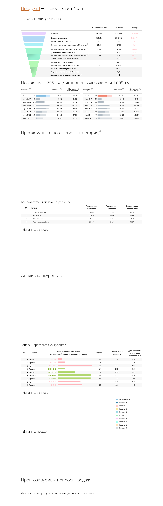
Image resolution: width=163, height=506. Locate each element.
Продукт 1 (30, 8)
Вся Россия (37, 215)
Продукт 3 (32, 366)
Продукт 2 (32, 363)
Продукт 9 (32, 385)
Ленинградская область (41, 222)
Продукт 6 (32, 375)
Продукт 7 (32, 379)
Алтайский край (38, 219)
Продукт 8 (32, 382)
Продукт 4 (32, 369)
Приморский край (39, 212)
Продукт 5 (32, 372)
